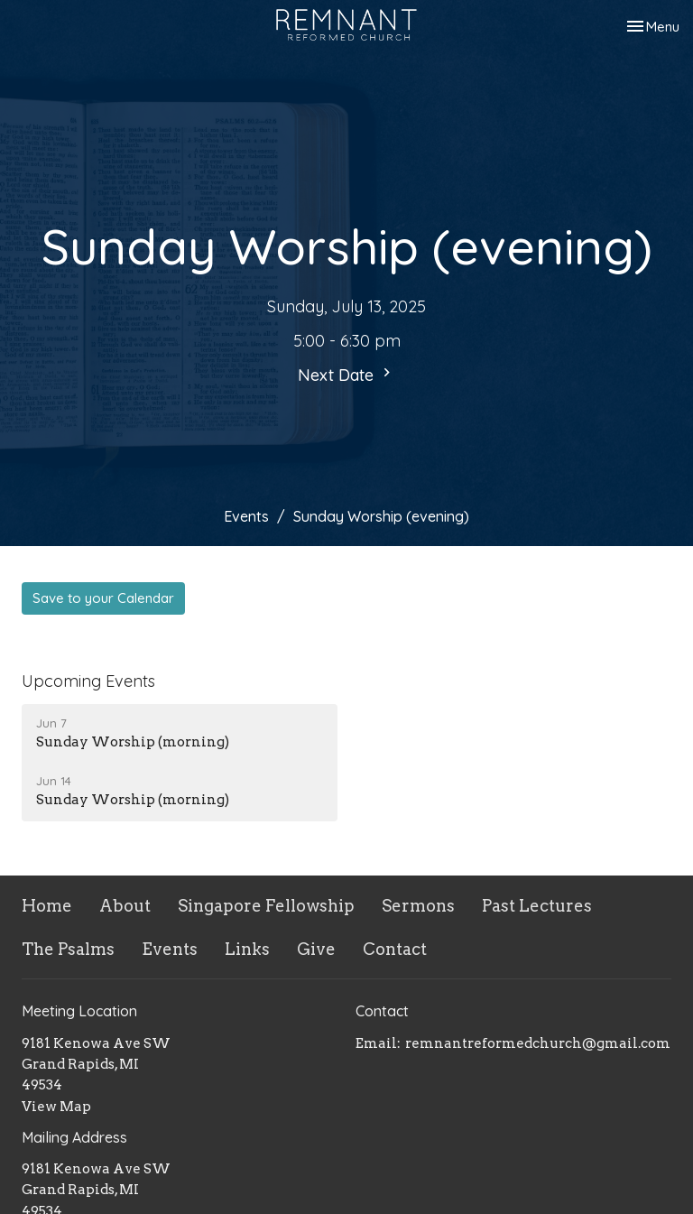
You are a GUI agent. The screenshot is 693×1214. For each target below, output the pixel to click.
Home (47, 905)
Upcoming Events (88, 681)
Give (316, 949)
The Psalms (68, 949)
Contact (395, 949)
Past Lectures (537, 905)
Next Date (346, 374)
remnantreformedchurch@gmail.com (537, 1043)
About (125, 905)
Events (246, 516)
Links (247, 949)
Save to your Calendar (103, 598)
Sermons (418, 905)
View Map (56, 1106)
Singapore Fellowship (266, 905)
